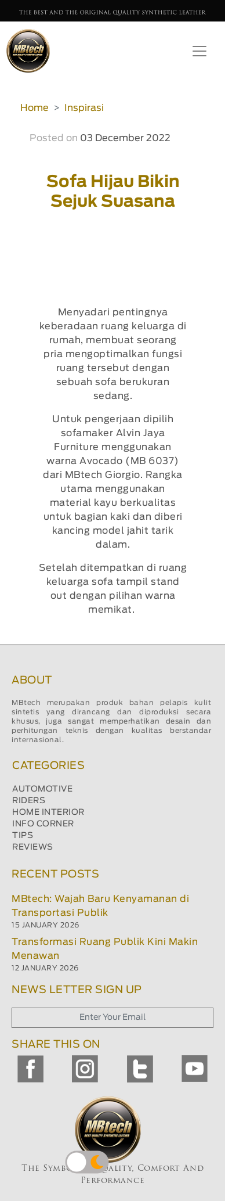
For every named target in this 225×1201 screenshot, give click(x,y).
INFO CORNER (43, 824)
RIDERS (28, 801)
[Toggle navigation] (199, 51)
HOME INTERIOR (48, 812)
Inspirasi (84, 108)
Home (34, 108)
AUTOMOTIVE (42, 789)
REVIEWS (32, 847)
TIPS (22, 836)
